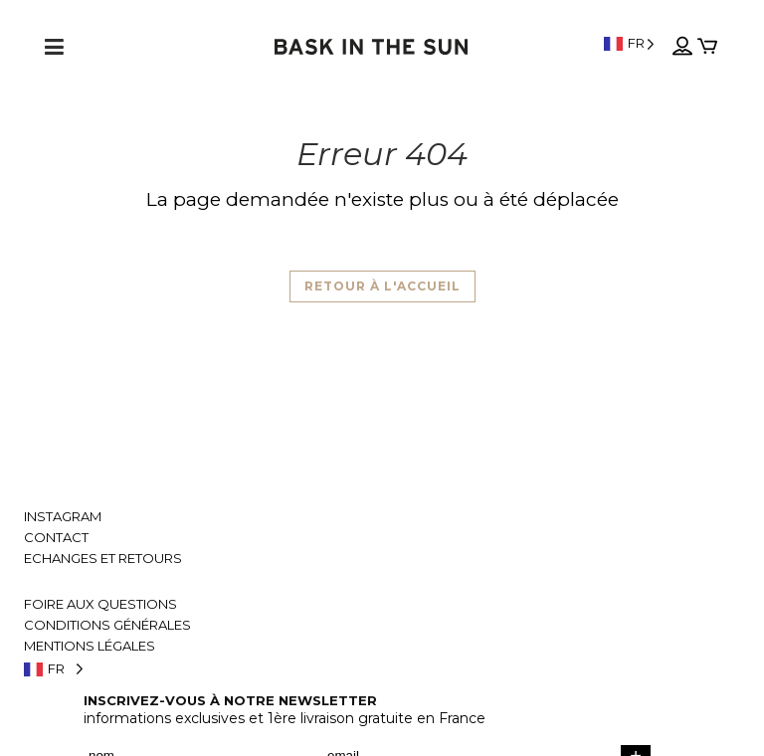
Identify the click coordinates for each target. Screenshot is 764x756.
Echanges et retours (103, 558)
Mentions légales (89, 646)
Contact (56, 537)
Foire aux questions (100, 604)
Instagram (62, 516)
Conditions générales (107, 625)
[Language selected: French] (629, 43)
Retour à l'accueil (382, 286)
